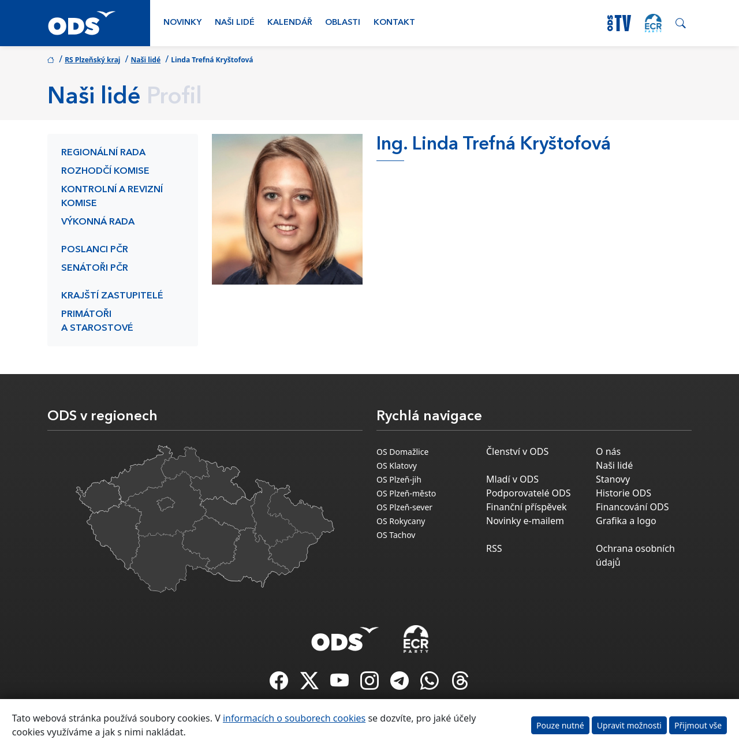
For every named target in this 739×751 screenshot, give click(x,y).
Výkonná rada (98, 222)
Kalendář (289, 22)
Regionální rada (103, 153)
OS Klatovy (396, 465)
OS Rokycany (400, 520)
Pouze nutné (560, 725)
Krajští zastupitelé (112, 296)
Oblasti (342, 22)
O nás (608, 451)
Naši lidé (235, 22)
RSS (494, 548)
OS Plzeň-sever (404, 507)
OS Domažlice (402, 451)
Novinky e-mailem (525, 520)
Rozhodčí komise (105, 171)
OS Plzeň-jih (398, 479)
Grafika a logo (626, 520)
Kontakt (394, 22)
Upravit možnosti (629, 725)
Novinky (182, 22)
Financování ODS (632, 506)
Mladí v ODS (512, 479)
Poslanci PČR (94, 250)
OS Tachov (395, 534)
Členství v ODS (517, 451)
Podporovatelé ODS (528, 493)
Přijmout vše (698, 725)
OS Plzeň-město (406, 493)
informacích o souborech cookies (294, 718)
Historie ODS (623, 493)
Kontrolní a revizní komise (112, 196)
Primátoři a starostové (97, 321)
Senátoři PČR (94, 268)
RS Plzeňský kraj (92, 60)
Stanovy (613, 479)
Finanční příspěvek (526, 506)
